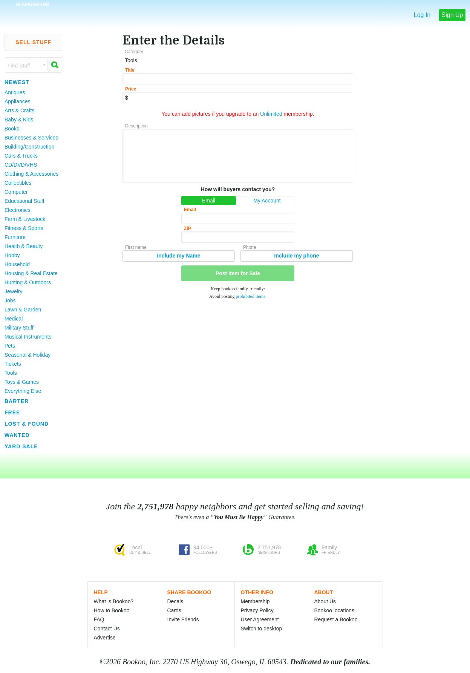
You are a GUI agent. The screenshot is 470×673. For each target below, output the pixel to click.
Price (130, 89)
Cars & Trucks (21, 156)
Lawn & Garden (23, 310)
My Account (266, 201)
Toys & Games (22, 382)
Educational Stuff (24, 201)
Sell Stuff (33, 42)
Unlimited (271, 114)
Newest (17, 82)
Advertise (105, 638)
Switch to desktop (261, 628)
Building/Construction (29, 147)
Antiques (15, 92)
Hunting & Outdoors (28, 282)
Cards (174, 610)
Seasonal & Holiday (28, 355)
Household (17, 264)
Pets (10, 346)
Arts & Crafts (19, 110)
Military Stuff (19, 328)
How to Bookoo (112, 610)
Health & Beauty (24, 246)
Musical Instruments (28, 337)
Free (12, 412)
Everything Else (23, 391)
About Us (325, 601)
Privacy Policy (257, 610)
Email (208, 201)
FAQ (99, 619)
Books (12, 129)
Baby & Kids (19, 120)
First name (136, 247)
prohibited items (250, 296)
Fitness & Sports (24, 228)
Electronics (17, 210)
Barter (17, 401)
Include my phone (296, 256)
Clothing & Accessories (31, 174)
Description (136, 126)
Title (129, 70)
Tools (11, 373)
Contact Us (107, 628)
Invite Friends (183, 619)
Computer (16, 192)
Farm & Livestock (25, 219)
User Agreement (260, 619)
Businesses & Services (31, 138)
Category (134, 51)
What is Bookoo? (114, 601)
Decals (175, 601)
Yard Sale (21, 446)
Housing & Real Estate (31, 273)
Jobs (10, 300)
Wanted (17, 435)
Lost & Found (27, 424)
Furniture (15, 237)
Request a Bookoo (336, 619)
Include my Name (178, 256)
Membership (255, 601)
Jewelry (13, 291)
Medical (14, 319)
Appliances (18, 101)
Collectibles (18, 183)
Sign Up (452, 15)
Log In (422, 15)
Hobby (12, 255)
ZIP (187, 228)
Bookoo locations (334, 610)
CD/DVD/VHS (21, 165)
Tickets (13, 364)
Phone (249, 247)
